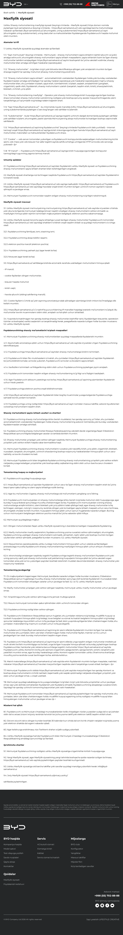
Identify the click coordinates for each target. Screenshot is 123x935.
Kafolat (40, 853)
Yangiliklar (76, 853)
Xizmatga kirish (44, 849)
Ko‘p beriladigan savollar (82, 866)
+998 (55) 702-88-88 (70, 4)
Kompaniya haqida (13, 844)
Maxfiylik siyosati (12, 880)
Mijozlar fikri (76, 862)
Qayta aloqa (9, 862)
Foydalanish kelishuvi (14, 884)
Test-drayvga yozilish (13, 853)
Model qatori (10, 849)
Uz (26, 4)
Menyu (113, 4)
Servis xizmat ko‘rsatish (48, 857)
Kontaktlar (9, 866)
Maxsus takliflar (78, 857)
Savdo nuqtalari (11, 857)
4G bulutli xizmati (45, 844)
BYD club (75, 844)
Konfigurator (77, 849)
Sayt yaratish (102, 919)
